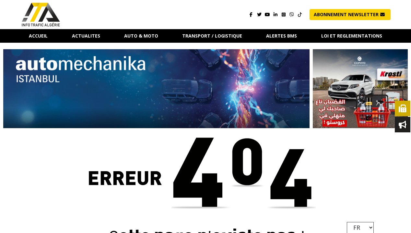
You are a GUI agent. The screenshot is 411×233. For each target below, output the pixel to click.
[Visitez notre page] (251, 15)
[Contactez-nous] (292, 15)
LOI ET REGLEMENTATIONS (351, 36)
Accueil (38, 36)
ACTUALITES (86, 36)
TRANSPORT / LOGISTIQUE (212, 36)
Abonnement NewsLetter (349, 14)
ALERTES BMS (281, 36)
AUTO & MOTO (141, 36)
